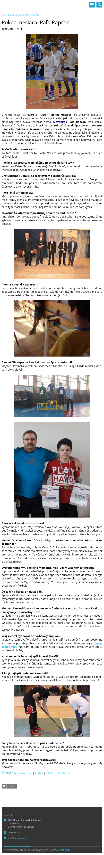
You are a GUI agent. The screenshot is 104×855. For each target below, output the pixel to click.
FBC (30, 773)
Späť (12, 786)
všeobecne (64, 773)
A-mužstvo (18, 773)
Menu (92, 4)
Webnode (65, 849)
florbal (39, 773)
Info (4, 14)
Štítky (6, 773)
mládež (50, 773)
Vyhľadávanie (99, 4)
